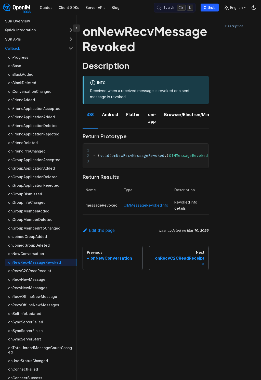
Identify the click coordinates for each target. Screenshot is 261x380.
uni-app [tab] (152, 118)
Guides (46, 7)
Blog (116, 7)
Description (234, 26)
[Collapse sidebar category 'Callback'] (70, 48)
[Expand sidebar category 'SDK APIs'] (70, 39)
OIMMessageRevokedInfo (146, 205)
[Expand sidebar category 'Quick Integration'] (70, 30)
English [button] (233, 7)
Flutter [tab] (133, 114)
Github (210, 7)
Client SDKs (69, 7)
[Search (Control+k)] (174, 7)
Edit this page (99, 230)
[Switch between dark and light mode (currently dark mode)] (254, 8)
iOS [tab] (90, 114)
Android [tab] (110, 114)
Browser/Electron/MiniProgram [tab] (195, 114)
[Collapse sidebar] (76, 28)
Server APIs (95, 7)
